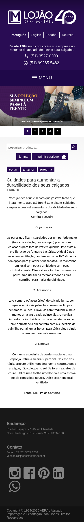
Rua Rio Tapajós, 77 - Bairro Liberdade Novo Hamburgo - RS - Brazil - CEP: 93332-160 (35, 431)
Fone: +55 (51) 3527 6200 (22, 452)
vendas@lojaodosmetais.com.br (26, 456)
